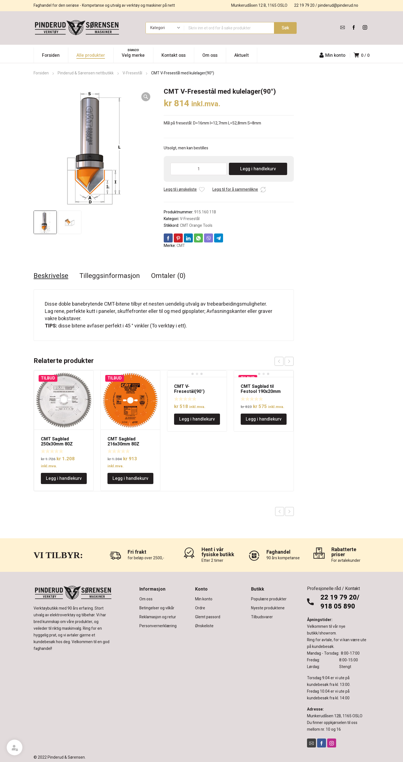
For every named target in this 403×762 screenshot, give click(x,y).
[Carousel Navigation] (284, 361)
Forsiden (41, 73)
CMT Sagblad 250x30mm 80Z (57, 441)
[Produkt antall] (198, 169)
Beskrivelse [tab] (51, 276)
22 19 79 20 (304, 5)
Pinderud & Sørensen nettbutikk (86, 73)
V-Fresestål (132, 73)
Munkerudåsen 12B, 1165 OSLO (334, 716)
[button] (145, 96)
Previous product (279, 511)
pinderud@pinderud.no (338, 5)
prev (279, 361)
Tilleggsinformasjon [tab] (109, 276)
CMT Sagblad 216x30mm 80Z (123, 441)
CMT (181, 246)
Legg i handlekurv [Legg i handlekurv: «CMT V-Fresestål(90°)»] (197, 419)
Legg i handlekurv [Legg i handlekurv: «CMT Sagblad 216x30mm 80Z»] (130, 478)
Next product (289, 511)
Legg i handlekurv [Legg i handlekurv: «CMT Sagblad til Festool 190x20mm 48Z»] (264, 419)
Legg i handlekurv (258, 169)
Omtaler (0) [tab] (168, 276)
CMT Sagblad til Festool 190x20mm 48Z (261, 391)
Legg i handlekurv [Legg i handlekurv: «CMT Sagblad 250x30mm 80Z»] (64, 478)
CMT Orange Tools (196, 225)
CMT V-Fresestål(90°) (189, 389)
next (289, 361)
